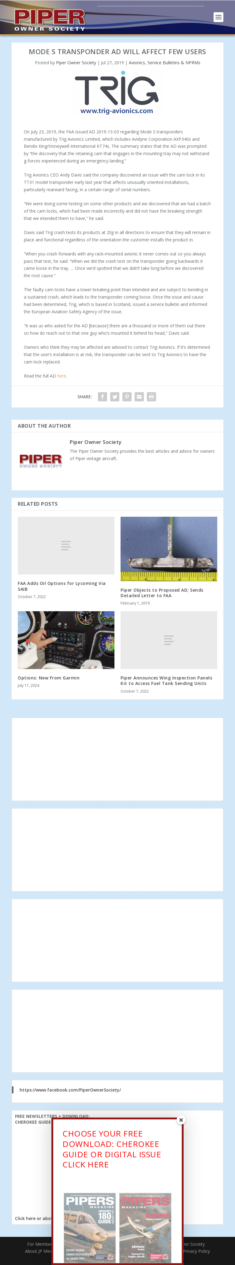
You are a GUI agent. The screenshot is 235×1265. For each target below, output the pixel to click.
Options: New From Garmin (49, 678)
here (61, 376)
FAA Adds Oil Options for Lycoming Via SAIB (62, 586)
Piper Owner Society (76, 62)
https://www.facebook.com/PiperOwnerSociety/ (70, 1090)
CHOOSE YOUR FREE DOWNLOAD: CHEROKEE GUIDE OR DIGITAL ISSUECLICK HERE (111, 1158)
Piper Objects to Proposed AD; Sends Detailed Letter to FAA (162, 592)
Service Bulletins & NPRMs (173, 62)
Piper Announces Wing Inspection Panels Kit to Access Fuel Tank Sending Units (166, 680)
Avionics (137, 62)
